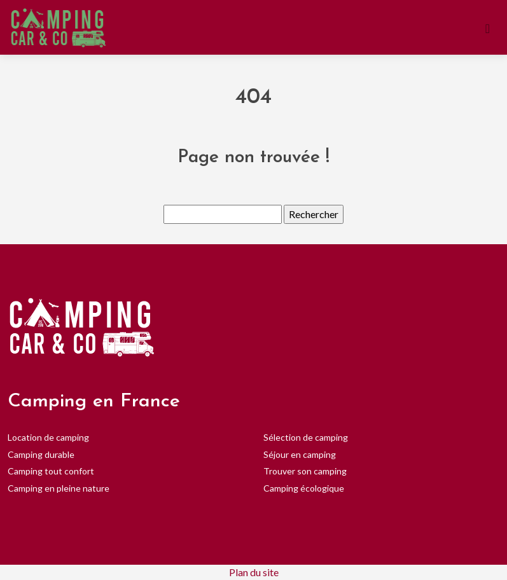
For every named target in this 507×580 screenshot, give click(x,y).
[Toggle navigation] (487, 27)
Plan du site (254, 572)
